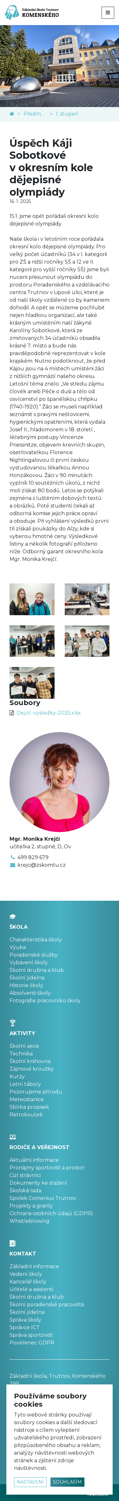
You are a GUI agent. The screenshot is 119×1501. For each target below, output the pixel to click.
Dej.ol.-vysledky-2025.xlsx (49, 713)
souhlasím (67, 1482)
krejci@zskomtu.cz (41, 865)
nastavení (30, 1482)
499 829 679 (33, 857)
